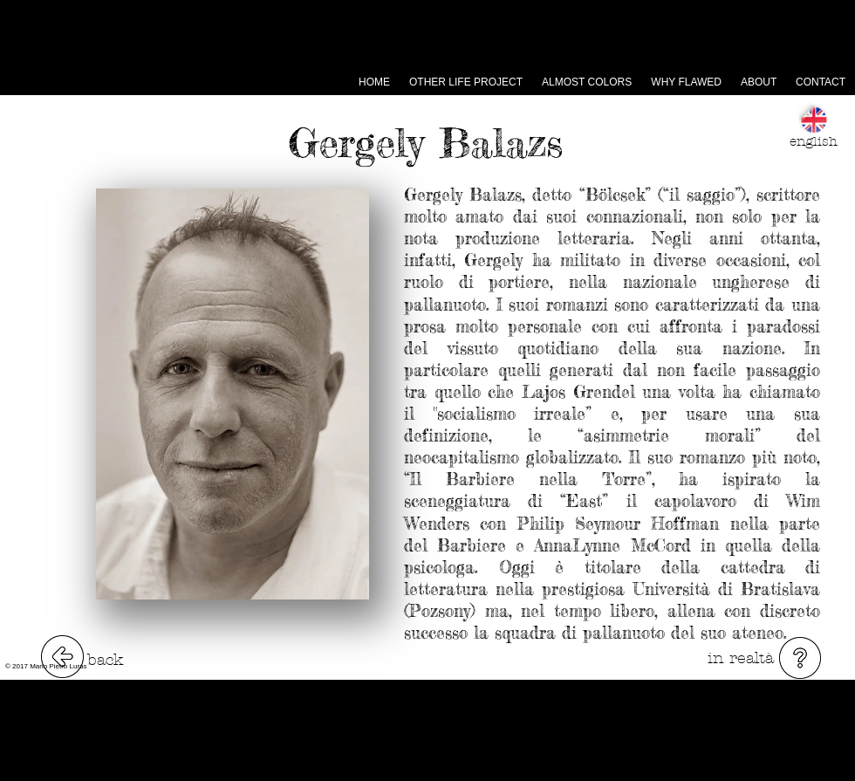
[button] (800, 657)
